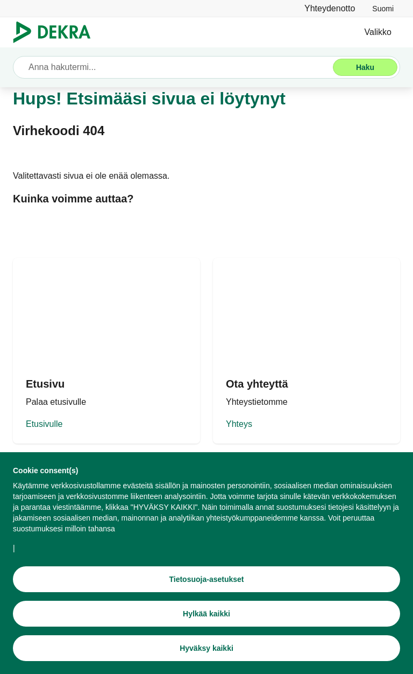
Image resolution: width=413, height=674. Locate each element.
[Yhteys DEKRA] (306, 351)
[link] (383, 8)
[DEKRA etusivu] (106, 351)
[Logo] (56, 32)
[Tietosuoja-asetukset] (206, 579)
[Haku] (365, 67)
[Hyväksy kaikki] (206, 648)
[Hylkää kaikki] (206, 614)
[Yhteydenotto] (329, 8)
